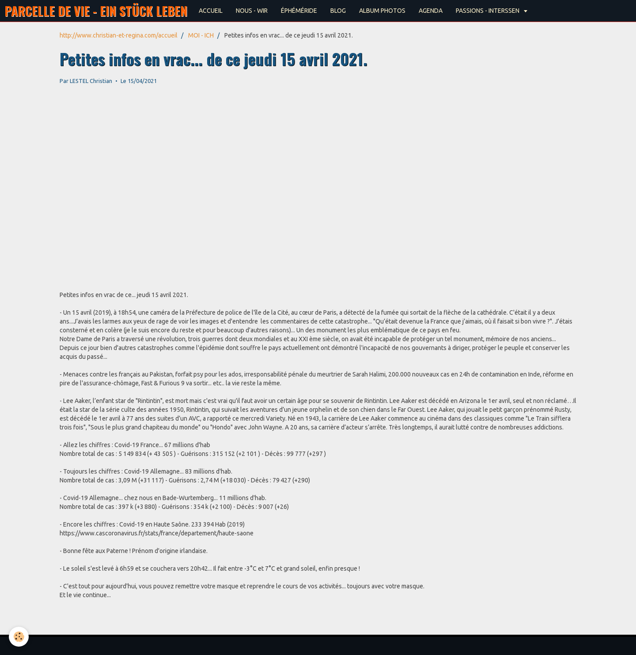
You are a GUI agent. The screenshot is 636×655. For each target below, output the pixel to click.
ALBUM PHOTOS (382, 10)
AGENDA (431, 10)
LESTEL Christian (91, 81)
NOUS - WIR (252, 10)
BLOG (338, 10)
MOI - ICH (201, 35)
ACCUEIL (211, 10)
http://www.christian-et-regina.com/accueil (119, 35)
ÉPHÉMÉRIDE (299, 10)
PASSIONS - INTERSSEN (488, 10)
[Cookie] (19, 637)
